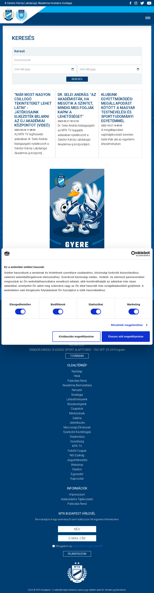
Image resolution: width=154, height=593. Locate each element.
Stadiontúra (77, 436)
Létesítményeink (77, 399)
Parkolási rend (77, 380)
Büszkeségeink (77, 404)
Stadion (77, 469)
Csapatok (77, 408)
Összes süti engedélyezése (125, 336)
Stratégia (77, 394)
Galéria (77, 418)
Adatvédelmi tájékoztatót (86, 546)
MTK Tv (77, 446)
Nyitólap (77, 371)
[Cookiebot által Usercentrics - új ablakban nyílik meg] (134, 253)
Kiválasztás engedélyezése (76, 336)
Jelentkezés (77, 422)
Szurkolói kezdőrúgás (77, 432)
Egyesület (77, 474)
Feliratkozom (77, 553)
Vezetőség (77, 441)
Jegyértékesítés (77, 460)
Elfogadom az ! (79, 546)
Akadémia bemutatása (77, 385)
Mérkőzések (77, 413)
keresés (77, 79)
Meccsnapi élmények (77, 427)
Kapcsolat (77, 478)
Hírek (77, 376)
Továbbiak (77, 355)
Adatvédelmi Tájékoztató (77, 499)
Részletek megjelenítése (127, 324)
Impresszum (77, 494)
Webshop (77, 464)
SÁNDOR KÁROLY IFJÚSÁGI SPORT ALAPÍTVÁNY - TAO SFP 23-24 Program (77, 349)
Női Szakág (77, 455)
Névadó (77, 390)
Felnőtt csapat (77, 450)
